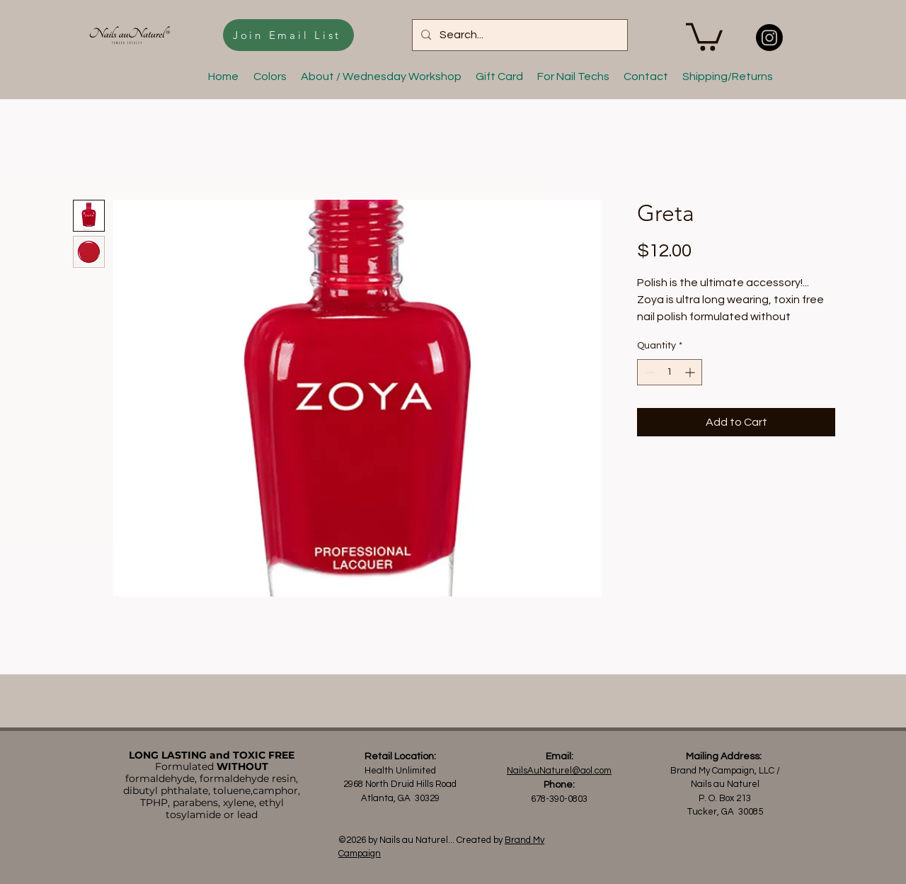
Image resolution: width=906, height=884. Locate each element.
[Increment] (691, 372)
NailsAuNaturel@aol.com (559, 771)
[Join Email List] (288, 35)
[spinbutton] (669, 372)
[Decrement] (648, 372)
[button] (704, 35)
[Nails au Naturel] (769, 37)
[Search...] (518, 35)
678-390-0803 (559, 799)
